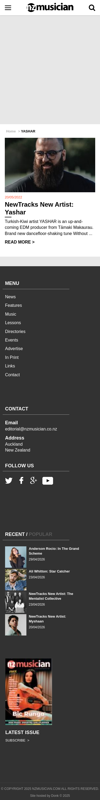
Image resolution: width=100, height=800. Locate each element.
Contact (12, 374)
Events (11, 340)
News (10, 297)
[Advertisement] (50, 70)
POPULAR (40, 534)
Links (10, 366)
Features (13, 305)
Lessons (13, 322)
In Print (12, 357)
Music (10, 314)
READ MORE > (20, 242)
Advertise (14, 348)
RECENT (15, 534)
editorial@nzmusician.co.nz (31, 429)
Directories (15, 331)
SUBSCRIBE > (17, 740)
